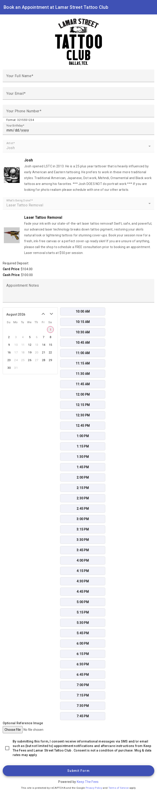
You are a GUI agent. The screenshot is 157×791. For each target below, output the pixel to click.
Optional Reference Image (23, 723)
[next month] (51, 314)
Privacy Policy (94, 787)
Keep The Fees (88, 782)
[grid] (29, 346)
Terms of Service (118, 787)
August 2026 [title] (15, 314)
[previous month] (43, 314)
